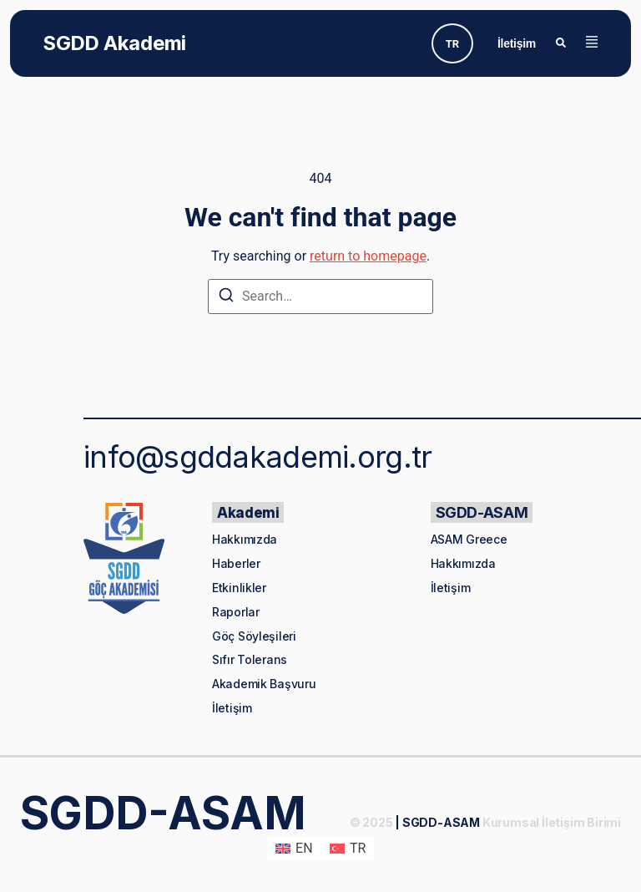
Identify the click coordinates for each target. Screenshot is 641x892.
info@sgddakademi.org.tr (257, 456)
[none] (452, 43)
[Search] (226, 298)
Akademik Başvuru (264, 684)
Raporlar (236, 612)
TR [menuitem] (452, 43)
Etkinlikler (239, 587)
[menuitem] (452, 43)
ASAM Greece (469, 539)
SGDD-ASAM (482, 512)
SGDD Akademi (114, 43)
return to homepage (368, 256)
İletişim (516, 43)
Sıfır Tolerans (249, 659)
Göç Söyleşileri (254, 636)
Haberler (236, 563)
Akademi (248, 512)
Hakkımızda (244, 539)
